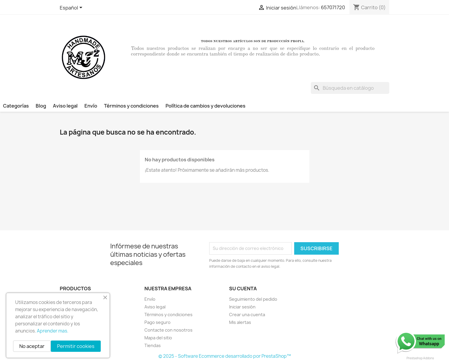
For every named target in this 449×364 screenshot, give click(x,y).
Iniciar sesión (242, 307)
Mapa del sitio (158, 338)
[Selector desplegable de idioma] (72, 8)
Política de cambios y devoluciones (205, 106)
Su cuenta (243, 288)
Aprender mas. (52, 331)
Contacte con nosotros (168, 330)
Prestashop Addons (420, 358)
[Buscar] (350, 88)
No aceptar (32, 346)
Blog (41, 106)
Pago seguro (157, 322)
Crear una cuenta (247, 314)
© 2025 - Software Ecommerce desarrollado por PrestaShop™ (224, 356)
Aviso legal (65, 106)
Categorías (16, 106)
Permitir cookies (75, 346)
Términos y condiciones (131, 106)
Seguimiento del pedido (253, 299)
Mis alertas (240, 322)
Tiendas (152, 345)
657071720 (333, 7)
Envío (90, 106)
